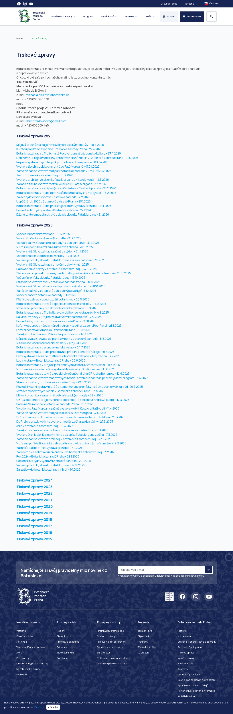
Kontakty (183, 669)
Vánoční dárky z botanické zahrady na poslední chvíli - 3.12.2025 (58, 243)
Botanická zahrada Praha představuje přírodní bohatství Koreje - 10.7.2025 (65, 352)
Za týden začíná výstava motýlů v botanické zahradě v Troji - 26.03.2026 (63, 171)
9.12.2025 (74, 238)
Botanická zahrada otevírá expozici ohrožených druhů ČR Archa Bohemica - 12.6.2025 (73, 374)
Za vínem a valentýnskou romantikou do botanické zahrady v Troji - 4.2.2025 (66, 452)
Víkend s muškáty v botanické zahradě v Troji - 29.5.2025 (53, 382)
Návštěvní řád (185, 663)
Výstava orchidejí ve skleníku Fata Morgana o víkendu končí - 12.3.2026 (62, 180)
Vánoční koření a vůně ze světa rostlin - (42, 238)
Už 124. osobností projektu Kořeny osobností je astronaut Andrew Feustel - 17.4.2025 (72, 400)
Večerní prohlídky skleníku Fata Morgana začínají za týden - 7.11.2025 (61, 260)
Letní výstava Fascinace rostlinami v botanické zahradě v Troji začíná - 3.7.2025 (68, 356)
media (19, 38)
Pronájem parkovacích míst (112, 663)
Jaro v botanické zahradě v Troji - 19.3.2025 (44, 426)
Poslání (61, 630)
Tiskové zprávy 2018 (34, 519)
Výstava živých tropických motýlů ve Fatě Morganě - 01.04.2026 (58, 167)
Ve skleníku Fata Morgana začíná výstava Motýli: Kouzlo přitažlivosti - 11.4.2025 (67, 408)
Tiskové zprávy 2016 (34, 532)
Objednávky (144, 636)
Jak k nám (21, 641)
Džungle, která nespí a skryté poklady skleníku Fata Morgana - (57, 214)
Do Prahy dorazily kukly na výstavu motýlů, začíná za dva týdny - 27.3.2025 (64, 422)
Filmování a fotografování (111, 641)
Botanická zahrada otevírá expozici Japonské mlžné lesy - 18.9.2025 (61, 304)
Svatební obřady (106, 636)
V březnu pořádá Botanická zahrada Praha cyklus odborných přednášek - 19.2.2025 (71, 443)
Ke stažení (143, 652)
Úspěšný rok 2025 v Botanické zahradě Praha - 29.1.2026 (53, 201)
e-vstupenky (192, 16)
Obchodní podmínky (189, 674)
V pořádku (53, 707)
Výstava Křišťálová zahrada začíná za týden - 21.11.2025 (52, 251)
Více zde (39, 707)
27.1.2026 (105, 206)
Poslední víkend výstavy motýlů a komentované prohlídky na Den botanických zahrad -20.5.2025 (79, 387)
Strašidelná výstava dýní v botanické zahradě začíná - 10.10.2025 (58, 282)
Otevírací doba (169, 3)
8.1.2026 (104, 214)
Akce (19, 652)
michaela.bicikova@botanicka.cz (47, 95)
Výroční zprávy (186, 658)
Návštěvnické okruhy (28, 669)
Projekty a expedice (68, 641)
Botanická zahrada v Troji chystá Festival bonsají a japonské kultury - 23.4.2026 (68, 153)
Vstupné (189, 3)
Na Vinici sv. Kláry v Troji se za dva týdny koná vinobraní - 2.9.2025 (59, 317)
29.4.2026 (97, 145)
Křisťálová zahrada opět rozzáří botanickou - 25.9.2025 (52, 299)
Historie (182, 630)
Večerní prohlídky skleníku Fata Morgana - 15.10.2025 (50, 278)
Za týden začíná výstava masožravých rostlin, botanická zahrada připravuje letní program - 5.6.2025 (82, 378)
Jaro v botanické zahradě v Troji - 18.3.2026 (44, 175)
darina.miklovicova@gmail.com (46, 121)
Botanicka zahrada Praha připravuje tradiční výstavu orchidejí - (57, 206)
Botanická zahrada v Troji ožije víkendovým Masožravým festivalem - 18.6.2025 (68, 365)
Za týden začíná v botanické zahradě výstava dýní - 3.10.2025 (56, 291)
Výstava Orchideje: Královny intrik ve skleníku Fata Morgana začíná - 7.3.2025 (66, 435)
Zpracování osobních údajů (193, 685)
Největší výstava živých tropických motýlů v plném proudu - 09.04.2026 (62, 162)
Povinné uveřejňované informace (196, 690)
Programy (142, 641)
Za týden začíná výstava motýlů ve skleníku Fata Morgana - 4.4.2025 (61, 413)
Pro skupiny (22, 658)
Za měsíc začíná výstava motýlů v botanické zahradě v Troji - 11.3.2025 (62, 430)
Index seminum (65, 652)
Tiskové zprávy (38, 38)
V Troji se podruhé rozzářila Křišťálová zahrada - (48, 247)
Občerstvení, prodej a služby (32, 663)
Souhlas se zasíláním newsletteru (197, 679)
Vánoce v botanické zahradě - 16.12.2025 (43, 234)
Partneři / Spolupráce (190, 647)
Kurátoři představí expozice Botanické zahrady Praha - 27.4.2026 (59, 149)
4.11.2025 (83, 264)
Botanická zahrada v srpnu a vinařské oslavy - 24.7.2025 (53, 347)
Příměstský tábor (147, 647)
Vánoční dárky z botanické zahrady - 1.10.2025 (46, 295)
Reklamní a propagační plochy (114, 658)
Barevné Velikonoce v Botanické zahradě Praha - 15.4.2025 (55, 404)
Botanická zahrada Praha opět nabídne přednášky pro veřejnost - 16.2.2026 (66, 193)
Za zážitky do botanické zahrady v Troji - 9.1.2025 (48, 470)
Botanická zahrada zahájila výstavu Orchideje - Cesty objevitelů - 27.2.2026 (66, 188)
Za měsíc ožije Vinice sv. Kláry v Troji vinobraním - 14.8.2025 (55, 334)
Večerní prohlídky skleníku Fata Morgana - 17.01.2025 (50, 465)
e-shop (169, 16)
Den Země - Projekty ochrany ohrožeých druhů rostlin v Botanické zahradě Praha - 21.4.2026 (77, 158)
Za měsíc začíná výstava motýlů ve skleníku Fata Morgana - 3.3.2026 (61, 184)
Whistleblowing (186, 696)
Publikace (62, 658)
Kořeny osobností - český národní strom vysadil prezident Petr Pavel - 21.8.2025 (69, 326)
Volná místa (184, 636)
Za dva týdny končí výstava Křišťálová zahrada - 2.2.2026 (53, 197)
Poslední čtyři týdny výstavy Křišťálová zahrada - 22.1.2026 (54, 210)
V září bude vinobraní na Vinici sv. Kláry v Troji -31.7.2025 (52, 343)
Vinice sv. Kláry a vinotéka (31, 647)
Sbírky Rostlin (64, 636)
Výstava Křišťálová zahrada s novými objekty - (46, 264)
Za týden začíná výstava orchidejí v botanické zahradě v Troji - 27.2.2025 (64, 439)
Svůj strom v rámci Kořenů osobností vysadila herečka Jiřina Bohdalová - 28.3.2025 (70, 417)
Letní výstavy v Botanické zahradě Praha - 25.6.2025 (50, 360)
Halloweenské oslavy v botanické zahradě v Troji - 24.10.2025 (56, 269)
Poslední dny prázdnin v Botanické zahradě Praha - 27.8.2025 (56, 321)
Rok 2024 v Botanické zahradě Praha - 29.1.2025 (47, 456)
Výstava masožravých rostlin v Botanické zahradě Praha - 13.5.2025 (60, 391)
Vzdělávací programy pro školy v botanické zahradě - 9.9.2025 (57, 308)
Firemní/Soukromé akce (110, 630)
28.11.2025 (86, 247)
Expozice (21, 674)
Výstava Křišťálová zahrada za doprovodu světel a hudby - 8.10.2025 (60, 286)
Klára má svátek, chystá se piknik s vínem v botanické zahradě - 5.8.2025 (64, 339)
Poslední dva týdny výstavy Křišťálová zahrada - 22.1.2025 (53, 461)
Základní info (144, 630)
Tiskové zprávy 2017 (34, 526)
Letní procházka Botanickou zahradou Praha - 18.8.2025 (53, 330)
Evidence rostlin (66, 647)
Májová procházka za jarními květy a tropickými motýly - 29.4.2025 (59, 395)
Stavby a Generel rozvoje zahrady (197, 641)
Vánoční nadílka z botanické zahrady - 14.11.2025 (47, 256)
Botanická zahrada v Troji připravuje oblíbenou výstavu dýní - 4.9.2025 (62, 312)
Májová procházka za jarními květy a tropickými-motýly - (53, 145)
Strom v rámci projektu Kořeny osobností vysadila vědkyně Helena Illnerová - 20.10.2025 (73, 273)
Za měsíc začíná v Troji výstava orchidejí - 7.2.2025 (49, 448)
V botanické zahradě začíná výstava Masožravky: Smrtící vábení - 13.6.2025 (66, 369)
